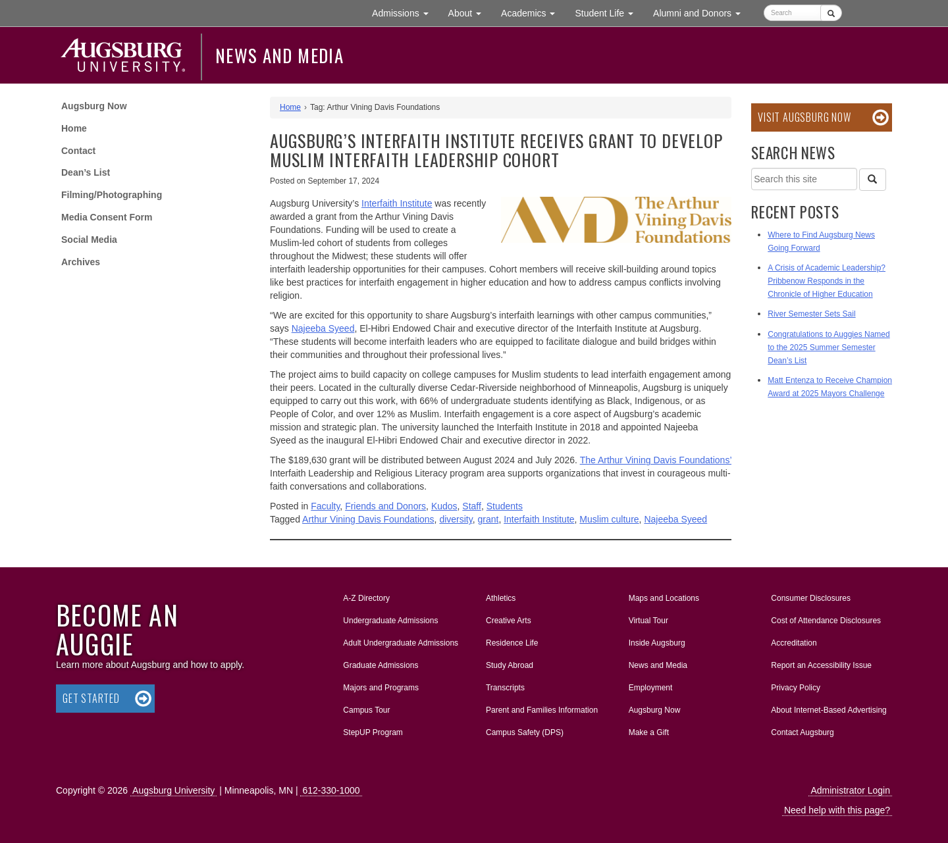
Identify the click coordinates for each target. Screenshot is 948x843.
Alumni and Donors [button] (701, 12)
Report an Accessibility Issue (821, 665)
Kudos (444, 506)
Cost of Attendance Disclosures (826, 620)
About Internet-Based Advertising (828, 710)
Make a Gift (649, 732)
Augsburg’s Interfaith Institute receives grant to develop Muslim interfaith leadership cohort (496, 150)
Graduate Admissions (380, 665)
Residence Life (512, 643)
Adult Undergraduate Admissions (400, 643)
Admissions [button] (405, 12)
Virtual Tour (648, 620)
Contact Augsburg (802, 732)
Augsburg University (173, 790)
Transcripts (505, 687)
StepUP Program (373, 732)
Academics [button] (533, 12)
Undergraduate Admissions (390, 620)
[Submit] (831, 13)
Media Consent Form (106, 217)
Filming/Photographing (111, 195)
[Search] (872, 179)
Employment (651, 687)
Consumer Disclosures (811, 598)
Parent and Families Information (542, 710)
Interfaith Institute (539, 519)
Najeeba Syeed (323, 328)
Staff (471, 506)
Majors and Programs (380, 685)
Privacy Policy (795, 687)
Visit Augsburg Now (804, 117)
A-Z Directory (366, 598)
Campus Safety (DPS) (525, 732)
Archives (80, 262)
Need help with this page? (837, 810)
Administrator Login (850, 790)
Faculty (325, 506)
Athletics (500, 598)
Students (505, 506)
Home (74, 128)
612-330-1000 (330, 790)
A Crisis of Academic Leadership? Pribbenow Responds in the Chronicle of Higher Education (826, 281)
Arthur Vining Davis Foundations (368, 519)
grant (487, 519)
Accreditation (793, 643)
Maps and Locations (664, 598)
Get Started (91, 698)
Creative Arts (508, 620)
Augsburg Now (94, 106)
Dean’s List (85, 172)
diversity (455, 519)
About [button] (469, 16)
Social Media (89, 239)
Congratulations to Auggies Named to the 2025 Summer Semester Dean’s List (828, 347)
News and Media (279, 55)
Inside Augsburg (657, 643)
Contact (78, 150)
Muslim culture (609, 519)
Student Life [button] (609, 12)
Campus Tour (366, 710)
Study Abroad (509, 665)
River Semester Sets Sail (811, 314)
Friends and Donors (385, 506)
